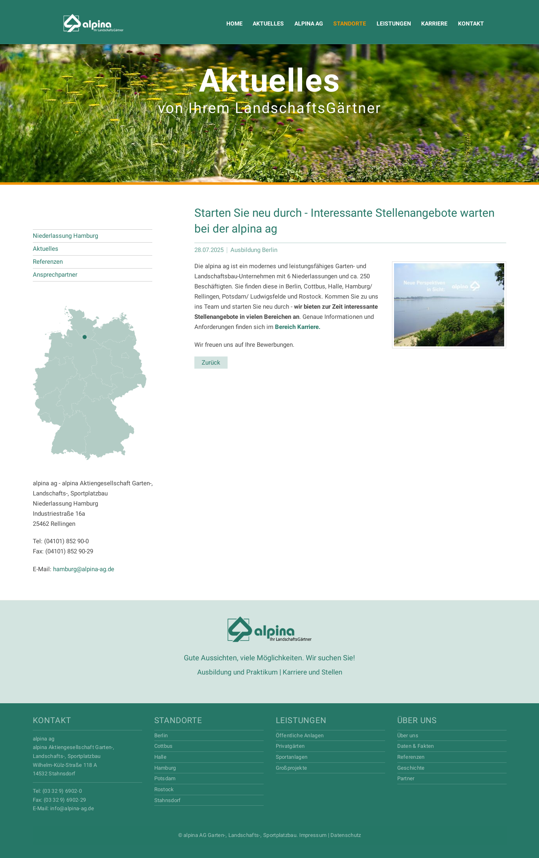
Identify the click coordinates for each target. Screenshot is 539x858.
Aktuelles (264, 23)
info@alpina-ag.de (72, 808)
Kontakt (464, 23)
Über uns (417, 720)
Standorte (344, 23)
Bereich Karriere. (297, 327)
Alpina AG (78, 23)
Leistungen (388, 23)
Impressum (313, 835)
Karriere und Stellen (314, 672)
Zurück (211, 362)
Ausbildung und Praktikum (236, 672)
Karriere (428, 23)
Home (231, 23)
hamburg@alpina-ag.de (83, 569)
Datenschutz (345, 835)
